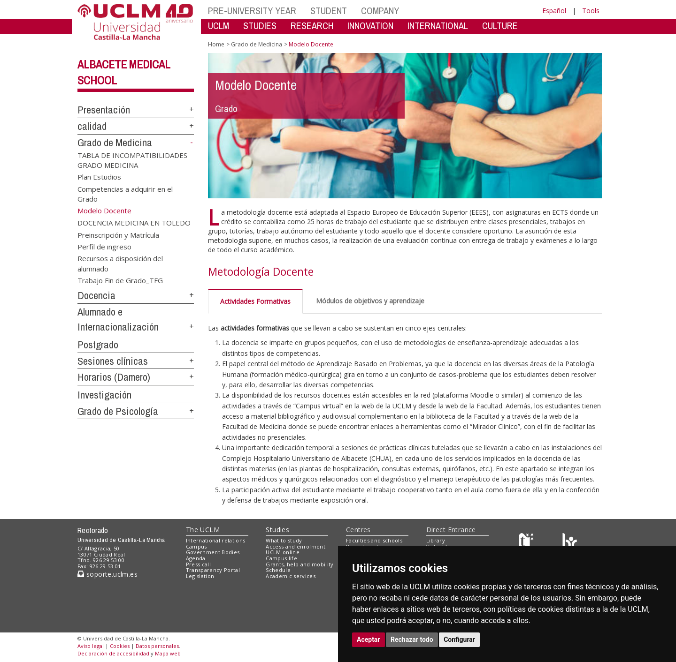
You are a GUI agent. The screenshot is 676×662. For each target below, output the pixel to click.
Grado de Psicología (117, 411)
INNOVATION (370, 25)
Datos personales (157, 645)
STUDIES (260, 25)
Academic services (290, 575)
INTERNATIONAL (437, 25)
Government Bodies (213, 552)
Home (216, 44)
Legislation (200, 575)
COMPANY (380, 10)
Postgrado (97, 345)
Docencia (96, 295)
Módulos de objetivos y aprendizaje (370, 300)
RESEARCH (312, 25)
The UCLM (203, 529)
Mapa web (168, 653)
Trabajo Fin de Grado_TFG (120, 280)
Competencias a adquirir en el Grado (125, 193)
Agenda (196, 558)
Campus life (281, 558)
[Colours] (570, 542)
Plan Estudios (99, 176)
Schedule (278, 569)
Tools (590, 10)
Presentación (103, 110)
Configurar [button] (459, 639)
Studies (277, 529)
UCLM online (283, 552)
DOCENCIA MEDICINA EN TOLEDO (134, 222)
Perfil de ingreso (104, 246)
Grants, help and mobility (299, 564)
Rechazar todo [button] (412, 639)
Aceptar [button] (368, 639)
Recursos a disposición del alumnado (120, 263)
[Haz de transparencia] (527, 542)
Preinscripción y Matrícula (118, 234)
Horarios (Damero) (113, 377)
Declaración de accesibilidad (113, 653)
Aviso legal (90, 645)
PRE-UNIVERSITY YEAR (252, 10)
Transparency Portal (213, 569)
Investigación (104, 395)
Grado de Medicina (114, 142)
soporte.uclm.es (107, 574)
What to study (284, 540)
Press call (198, 564)
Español (554, 10)
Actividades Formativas (255, 301)
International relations (216, 540)
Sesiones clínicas (112, 361)
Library (435, 540)
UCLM (218, 25)
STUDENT (328, 10)
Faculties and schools (374, 540)
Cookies (120, 645)
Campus (196, 546)
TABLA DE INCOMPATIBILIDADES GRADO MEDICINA (132, 159)
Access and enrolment (295, 546)
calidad (92, 126)
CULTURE (500, 25)
